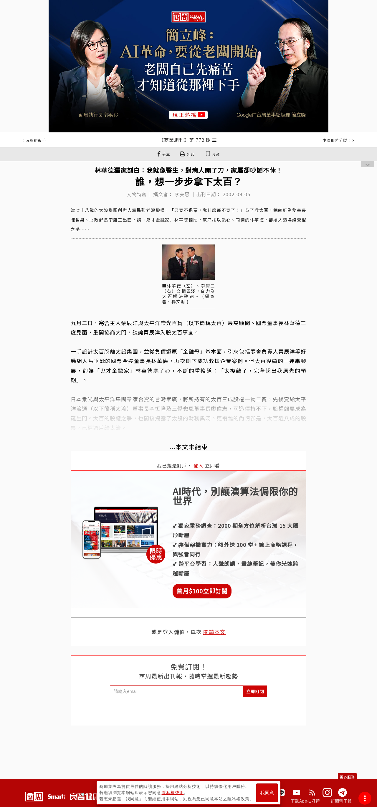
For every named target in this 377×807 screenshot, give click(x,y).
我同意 (267, 792)
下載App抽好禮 (305, 801)
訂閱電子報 (341, 801)
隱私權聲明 (173, 792)
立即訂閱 (255, 691)
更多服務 (347, 776)
